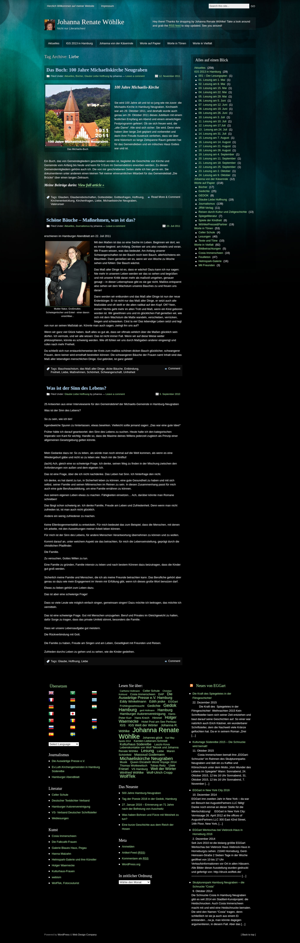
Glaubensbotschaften (83, 197)
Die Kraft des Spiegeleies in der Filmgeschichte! (212, 695)
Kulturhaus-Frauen (63, 871)
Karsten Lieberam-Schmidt (150, 741)
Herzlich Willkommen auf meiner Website (70, 6)
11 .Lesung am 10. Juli (212, 121)
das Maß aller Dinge (92, 368)
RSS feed (175, 25)
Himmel (157, 717)
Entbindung (131, 368)
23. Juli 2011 (173, 226)
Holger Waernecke (63, 865)
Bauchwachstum (68, 368)
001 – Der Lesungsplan (213, 75)
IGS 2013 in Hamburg (79, 43)
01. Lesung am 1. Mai (212, 79)
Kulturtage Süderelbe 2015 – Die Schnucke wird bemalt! (219, 744)
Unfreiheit (129, 372)
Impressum (107, 6)
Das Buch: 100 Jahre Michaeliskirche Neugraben (96, 70)
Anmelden (128, 846)
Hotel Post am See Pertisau (159, 721)
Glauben (63, 197)
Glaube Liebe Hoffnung (96, 76)
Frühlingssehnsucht (132, 706)
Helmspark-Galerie (210, 261)
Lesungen (205, 236)
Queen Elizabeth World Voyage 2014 (153, 762)
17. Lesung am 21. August (215, 146)
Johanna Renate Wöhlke (90, 22)
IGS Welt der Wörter (143, 725)
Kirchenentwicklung (62, 200)
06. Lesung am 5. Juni (212, 100)
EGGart (173, 701)
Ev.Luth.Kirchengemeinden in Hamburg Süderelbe (76, 769)
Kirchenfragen (84, 200)
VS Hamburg (139, 769)
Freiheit (55, 372)
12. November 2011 (169, 76)
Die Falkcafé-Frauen (64, 841)
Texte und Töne (208, 240)
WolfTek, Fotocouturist (65, 883)
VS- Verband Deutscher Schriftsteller (74, 812)
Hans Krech (141, 717)
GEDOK (203, 195)
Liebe (98, 200)
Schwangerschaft (111, 372)
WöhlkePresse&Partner (213, 224)
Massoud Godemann (149, 754)
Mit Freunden (207, 265)
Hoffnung (138, 197)
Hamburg (165, 710)
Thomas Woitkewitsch (133, 765)
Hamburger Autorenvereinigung (71, 806)
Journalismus (83, 226)
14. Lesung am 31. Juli (212, 133)
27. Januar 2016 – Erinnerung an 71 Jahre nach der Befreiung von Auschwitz (148, 806)
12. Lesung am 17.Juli (212, 125)
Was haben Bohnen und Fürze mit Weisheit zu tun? (150, 817)
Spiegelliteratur (208, 216)
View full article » (91, 185)
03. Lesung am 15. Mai (213, 88)
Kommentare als (135, 858)
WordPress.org (131, 864)
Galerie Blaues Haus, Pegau (69, 847)
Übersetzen (58, 686)
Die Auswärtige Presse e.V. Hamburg (145, 696)
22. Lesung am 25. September (217, 167)
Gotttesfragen (122, 197)
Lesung (147, 750)
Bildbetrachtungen (210, 248)
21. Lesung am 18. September (217, 162)
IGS (122, 725)
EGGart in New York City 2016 (211, 790)
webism (56, 877)
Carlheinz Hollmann (130, 691)
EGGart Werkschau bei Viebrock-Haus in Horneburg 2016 (218, 832)
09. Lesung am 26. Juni (213, 112)
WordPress (63, 934)
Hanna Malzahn (61, 853)
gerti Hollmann (147, 710)
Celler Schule (207, 232)
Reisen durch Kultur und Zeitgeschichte (223, 211)
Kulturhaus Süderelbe (135, 744)
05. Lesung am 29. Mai (213, 96)
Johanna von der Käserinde (116, 43)
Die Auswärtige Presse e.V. (68, 761)
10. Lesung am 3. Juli (212, 117)
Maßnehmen (77, 372)
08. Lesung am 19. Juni (213, 108)
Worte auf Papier (150, 43)
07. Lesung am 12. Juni (213, 104)
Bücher (79, 76)
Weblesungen (60, 818)
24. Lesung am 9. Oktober (215, 175)
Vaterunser (57, 204)
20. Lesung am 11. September (217, 158)
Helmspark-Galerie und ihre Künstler (74, 859)
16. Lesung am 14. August (215, 142)
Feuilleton (205, 257)
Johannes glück (152, 737)
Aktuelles (53, 43)
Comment (174, 368)
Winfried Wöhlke (132, 772)
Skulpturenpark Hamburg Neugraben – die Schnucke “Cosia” (218, 884)
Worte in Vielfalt (202, 43)
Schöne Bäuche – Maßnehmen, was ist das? (90, 220)
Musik (123, 762)
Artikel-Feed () (133, 852)
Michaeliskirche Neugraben (119, 200)
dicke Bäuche (114, 368)
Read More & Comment (165, 197)
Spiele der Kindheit (210, 220)
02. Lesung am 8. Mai (212, 84)
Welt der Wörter (163, 769)
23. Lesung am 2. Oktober (215, 171)
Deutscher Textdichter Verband (71, 800)
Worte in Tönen (176, 43)
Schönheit (93, 372)
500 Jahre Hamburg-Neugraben (141, 793)
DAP (161, 694)
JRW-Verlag (206, 207)
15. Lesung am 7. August (214, 137)
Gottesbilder (105, 197)
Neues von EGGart (210, 686)
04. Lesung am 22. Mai (213, 92)
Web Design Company (85, 934)
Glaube (62, 661)
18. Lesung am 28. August (215, 150)
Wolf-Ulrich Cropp (159, 772)
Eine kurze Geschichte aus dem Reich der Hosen (148, 826)
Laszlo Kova (162, 744)
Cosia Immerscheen (211, 252)
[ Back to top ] (248, 934)
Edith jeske (157, 701)
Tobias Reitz (158, 765)
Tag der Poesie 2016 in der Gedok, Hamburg (149, 798)
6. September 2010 (170, 394)
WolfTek (127, 776)
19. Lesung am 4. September (216, 154)
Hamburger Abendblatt (65, 777)
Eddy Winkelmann (133, 701)
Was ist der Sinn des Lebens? (76, 388)
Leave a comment (135, 76)
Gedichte (204, 191)
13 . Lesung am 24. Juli (213, 129)
